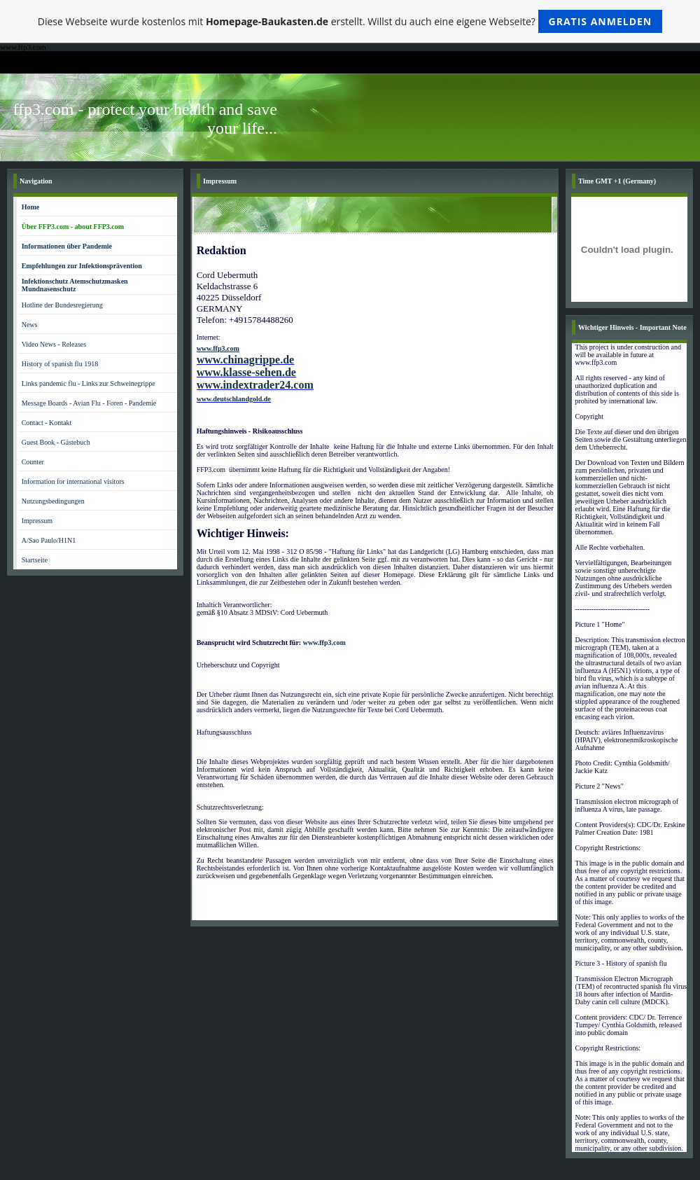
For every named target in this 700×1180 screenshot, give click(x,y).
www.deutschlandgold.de (234, 399)
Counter (33, 462)
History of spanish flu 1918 (60, 364)
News (30, 324)
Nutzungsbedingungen (53, 501)
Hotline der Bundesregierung (62, 305)
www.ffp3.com (324, 642)
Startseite (35, 560)
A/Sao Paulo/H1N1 (49, 540)
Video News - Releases (54, 344)
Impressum (37, 521)
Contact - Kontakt (47, 422)
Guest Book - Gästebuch (56, 442)
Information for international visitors (73, 481)
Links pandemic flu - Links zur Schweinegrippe (88, 383)
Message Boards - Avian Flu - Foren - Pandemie (89, 403)
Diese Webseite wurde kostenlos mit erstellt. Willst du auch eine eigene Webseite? (350, 21)
